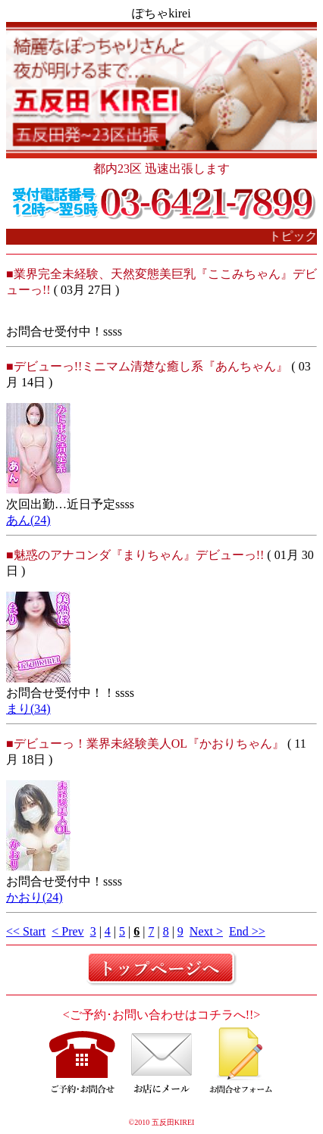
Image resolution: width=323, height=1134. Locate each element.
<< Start (25, 931)
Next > (206, 931)
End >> (247, 931)
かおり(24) (34, 897)
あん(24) (28, 520)
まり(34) (28, 708)
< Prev (67, 931)
